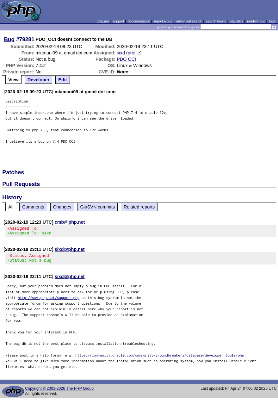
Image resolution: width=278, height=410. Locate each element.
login (272, 21)
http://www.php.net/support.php (48, 301)
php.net (103, 21)
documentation (139, 21)
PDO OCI (126, 59)
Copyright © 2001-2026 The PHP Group (59, 392)
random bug (256, 21)
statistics (236, 21)
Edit (62, 79)
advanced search (189, 21)
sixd (121, 52)
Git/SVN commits (97, 206)
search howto (216, 21)
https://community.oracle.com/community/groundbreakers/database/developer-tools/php (159, 359)
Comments (33, 206)
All (10, 206)
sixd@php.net (70, 251)
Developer (39, 79)
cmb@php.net (70, 222)
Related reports (139, 206)
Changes (62, 206)
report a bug (163, 21)
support (118, 21)
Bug (9, 39)
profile (134, 52)
